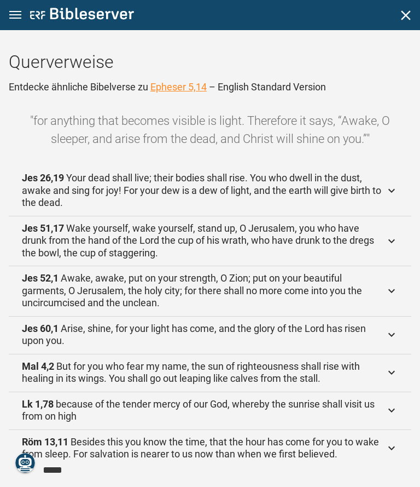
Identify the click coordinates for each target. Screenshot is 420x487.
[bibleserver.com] (82, 15)
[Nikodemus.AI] (25, 463)
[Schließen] (406, 15)
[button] (15, 15)
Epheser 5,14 (178, 87)
